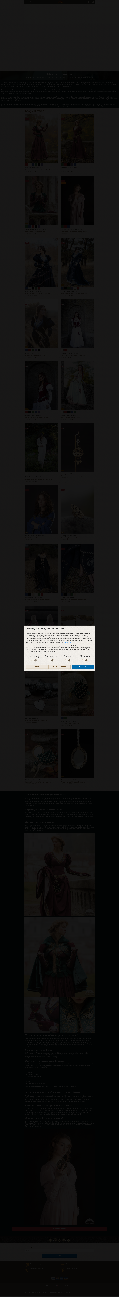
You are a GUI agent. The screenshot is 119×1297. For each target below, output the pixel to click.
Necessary (34, 656)
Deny (37, 667)
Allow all (83, 667)
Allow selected (59, 667)
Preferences (51, 656)
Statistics (67, 656)
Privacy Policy (67, 642)
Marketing (85, 656)
